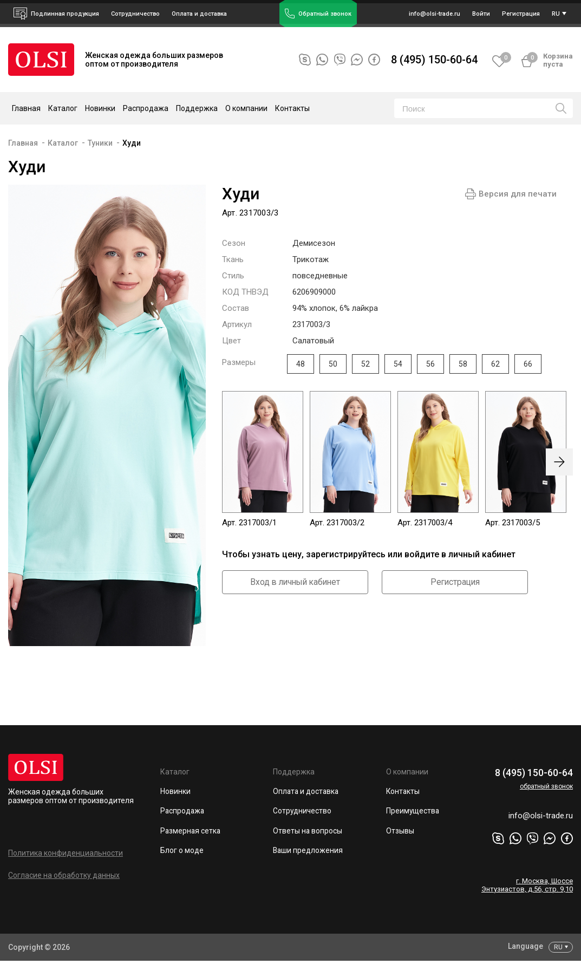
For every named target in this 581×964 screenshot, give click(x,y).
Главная (26, 108)
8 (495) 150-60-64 (434, 59)
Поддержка (294, 771)
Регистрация (454, 582)
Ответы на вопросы (308, 832)
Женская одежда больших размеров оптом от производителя (71, 796)
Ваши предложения (308, 852)
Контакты (292, 108)
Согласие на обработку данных (64, 875)
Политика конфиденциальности (65, 853)
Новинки (100, 108)
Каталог (63, 143)
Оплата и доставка (199, 13)
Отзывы (400, 832)
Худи (131, 143)
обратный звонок (546, 786)
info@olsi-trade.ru (539, 818)
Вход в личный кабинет (295, 582)
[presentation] (559, 462)
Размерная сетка (191, 832)
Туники (100, 143)
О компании (407, 771)
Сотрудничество (302, 811)
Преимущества (413, 811)
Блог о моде (182, 852)
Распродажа (145, 108)
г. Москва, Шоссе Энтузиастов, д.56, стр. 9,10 (527, 888)
